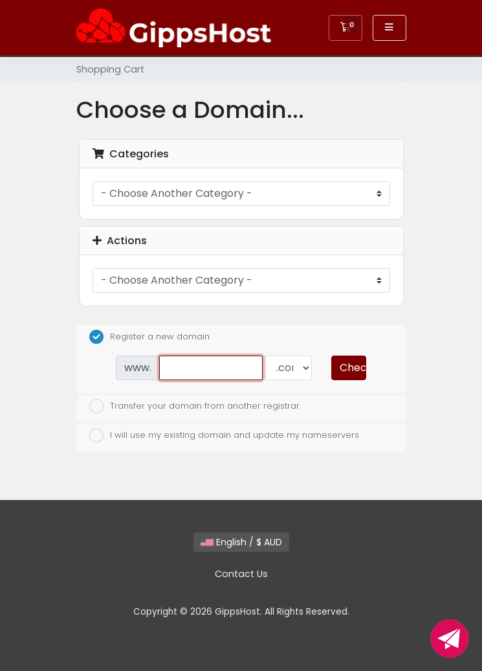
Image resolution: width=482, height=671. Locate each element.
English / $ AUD (241, 542)
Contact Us (241, 573)
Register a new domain (149, 337)
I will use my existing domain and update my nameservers (224, 435)
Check (353, 367)
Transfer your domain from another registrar (194, 406)
